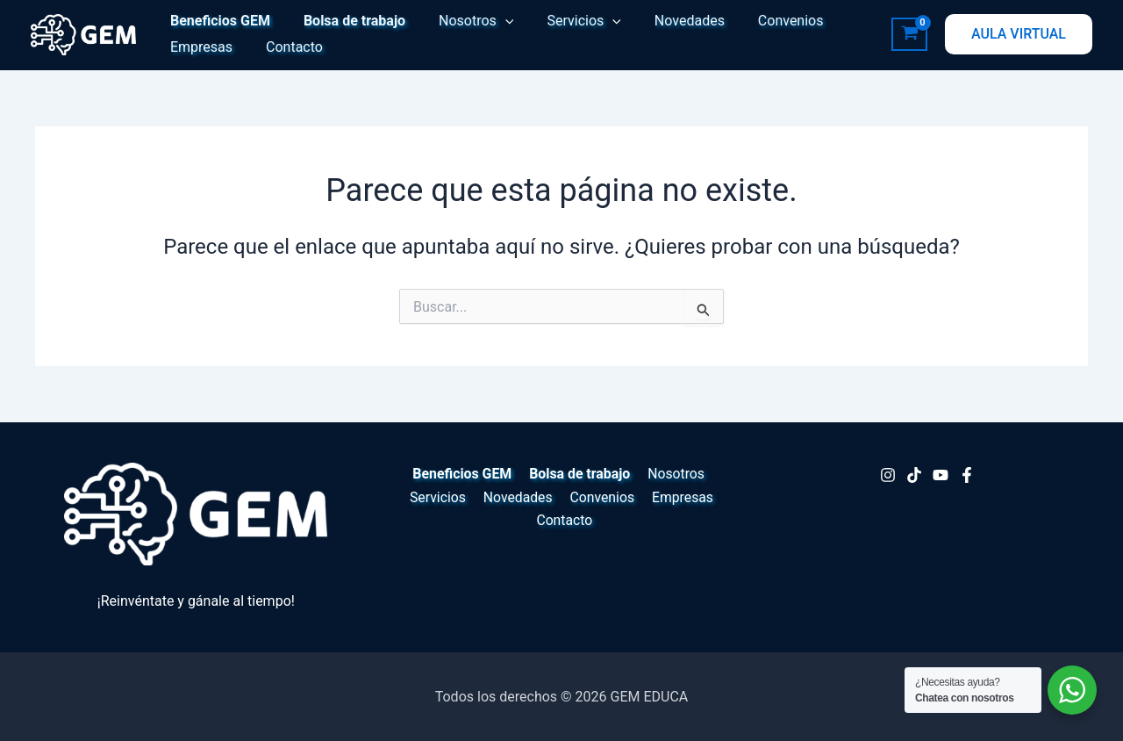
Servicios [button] (566, 21)
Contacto (286, 47)
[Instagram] (888, 475)
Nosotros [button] (463, 21)
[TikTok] (914, 475)
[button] (492, 21)
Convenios (762, 20)
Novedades (666, 20)
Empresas (199, 47)
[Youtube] (940, 475)
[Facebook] (967, 475)
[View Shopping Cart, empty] (909, 34)
